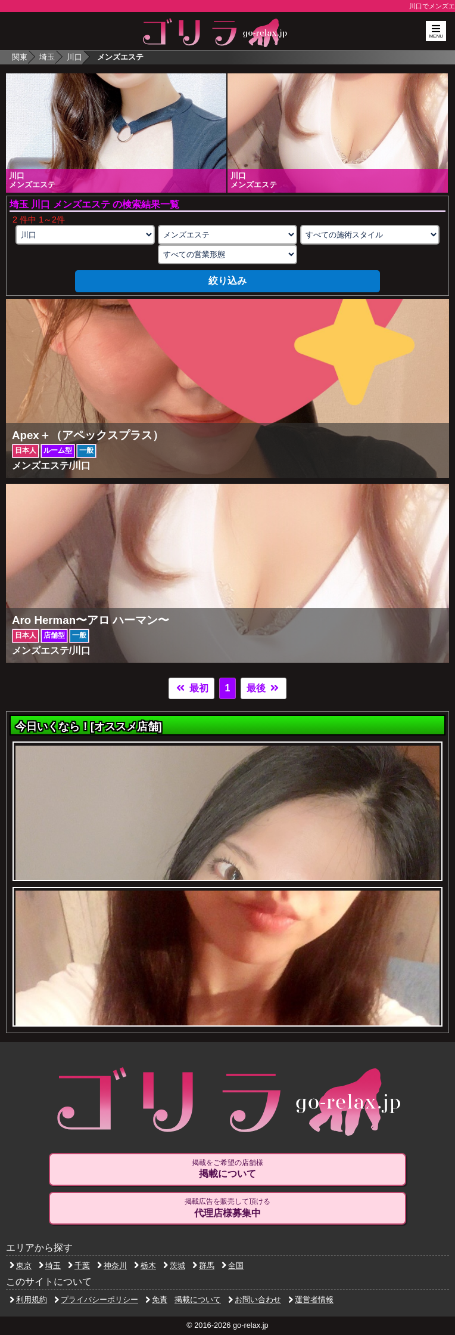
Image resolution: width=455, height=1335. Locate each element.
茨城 (174, 1265)
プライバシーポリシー (96, 1299)
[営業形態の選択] (227, 254)
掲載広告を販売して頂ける (227, 1208)
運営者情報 (311, 1299)
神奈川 (112, 1265)
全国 (233, 1265)
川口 (74, 56)
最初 (191, 688)
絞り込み (227, 281)
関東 (19, 56)
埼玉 (47, 56)
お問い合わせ (254, 1299)
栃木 (145, 1265)
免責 (156, 1299)
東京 (21, 1265)
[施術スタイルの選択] (370, 235)
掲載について (197, 1299)
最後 (263, 688)
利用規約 (28, 1299)
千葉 (79, 1265)
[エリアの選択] (85, 235)
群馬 (203, 1265)
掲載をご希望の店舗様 (227, 1169)
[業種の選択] (227, 235)
